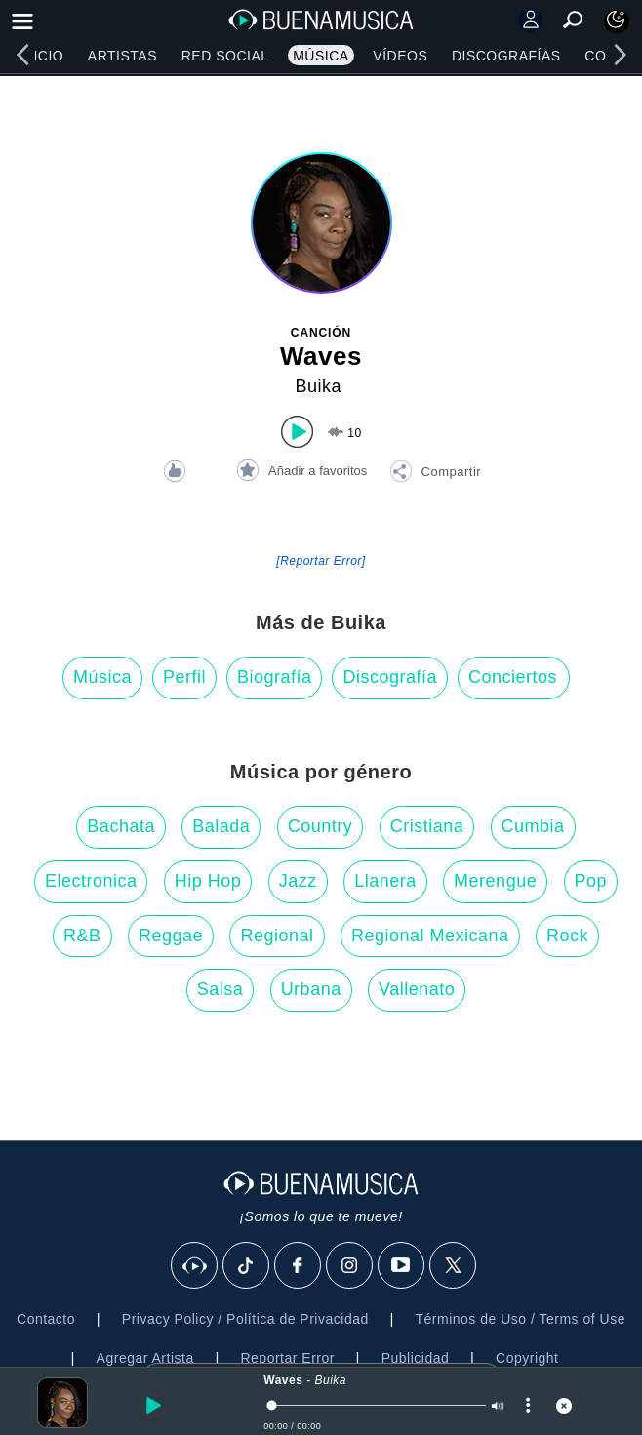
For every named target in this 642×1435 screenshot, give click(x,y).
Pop (591, 881)
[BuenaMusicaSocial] (195, 1266)
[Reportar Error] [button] (320, 561)
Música (320, 55)
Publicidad (415, 1358)
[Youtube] (402, 1266)
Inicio (41, 55)
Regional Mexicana (430, 935)
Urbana (311, 989)
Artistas (122, 55)
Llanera (385, 881)
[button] (435, 474)
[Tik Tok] (246, 1266)
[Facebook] (298, 1266)
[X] (453, 1266)
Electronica (91, 881)
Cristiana (427, 826)
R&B (82, 935)
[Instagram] (350, 1266)
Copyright (527, 1358)
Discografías (506, 55)
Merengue (495, 881)
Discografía (389, 677)
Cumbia (533, 826)
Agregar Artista (145, 1358)
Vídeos (400, 55)
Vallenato (417, 989)
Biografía (274, 677)
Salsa (220, 989)
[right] (619, 54)
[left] (22, 54)
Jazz (298, 881)
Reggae (171, 935)
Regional (276, 935)
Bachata (121, 826)
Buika (318, 386)
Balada (221, 826)
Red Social (225, 55)
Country (320, 826)
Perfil (184, 677)
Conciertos (512, 677)
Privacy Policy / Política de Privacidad (245, 1319)
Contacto (46, 1319)
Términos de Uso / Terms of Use (520, 1319)
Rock (567, 935)
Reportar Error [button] (287, 1358)
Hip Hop (208, 881)
